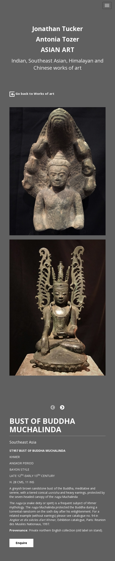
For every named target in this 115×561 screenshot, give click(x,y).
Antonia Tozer (57, 39)
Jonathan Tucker (57, 28)
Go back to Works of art (31, 93)
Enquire (21, 543)
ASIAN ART (57, 49)
